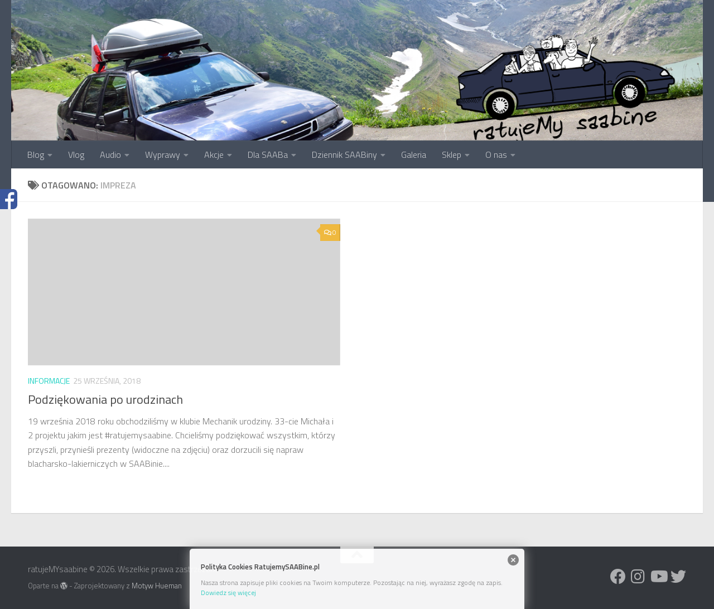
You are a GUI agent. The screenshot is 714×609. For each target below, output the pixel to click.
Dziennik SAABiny (344, 154)
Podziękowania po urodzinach (105, 399)
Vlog (76, 154)
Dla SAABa (268, 154)
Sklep (451, 154)
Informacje (49, 380)
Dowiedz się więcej (228, 592)
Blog (35, 154)
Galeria (413, 154)
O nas (496, 154)
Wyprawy (162, 154)
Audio (110, 154)
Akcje (214, 154)
